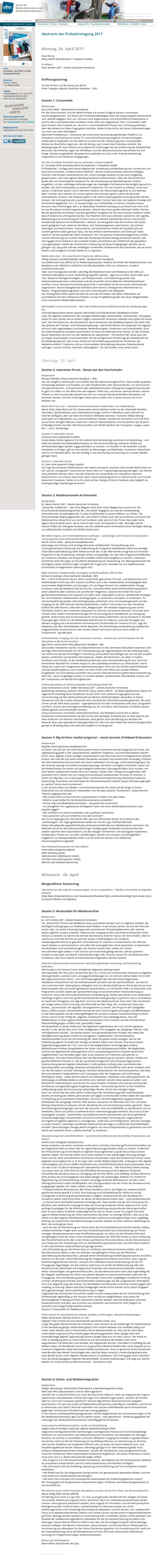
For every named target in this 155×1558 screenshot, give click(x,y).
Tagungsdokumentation (100, 24)
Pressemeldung (13, 122)
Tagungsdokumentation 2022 (15, 96)
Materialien (63, 24)
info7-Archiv (28, 130)
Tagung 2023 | (84, 24)
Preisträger (23, 119)
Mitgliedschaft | (18, 24)
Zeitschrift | (135, 24)
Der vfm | (7, 24)
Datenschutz (26, 21)
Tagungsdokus (9, 130)
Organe (29, 24)
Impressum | (16, 21)
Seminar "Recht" (10, 83)
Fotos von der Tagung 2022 (14, 99)
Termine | (54, 24)
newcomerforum (10, 119)
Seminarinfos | (43, 24)
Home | (7, 21)
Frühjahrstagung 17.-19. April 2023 (18, 94)
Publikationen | (123, 24)
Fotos (19, 130)
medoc (143, 24)
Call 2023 (30, 122)
